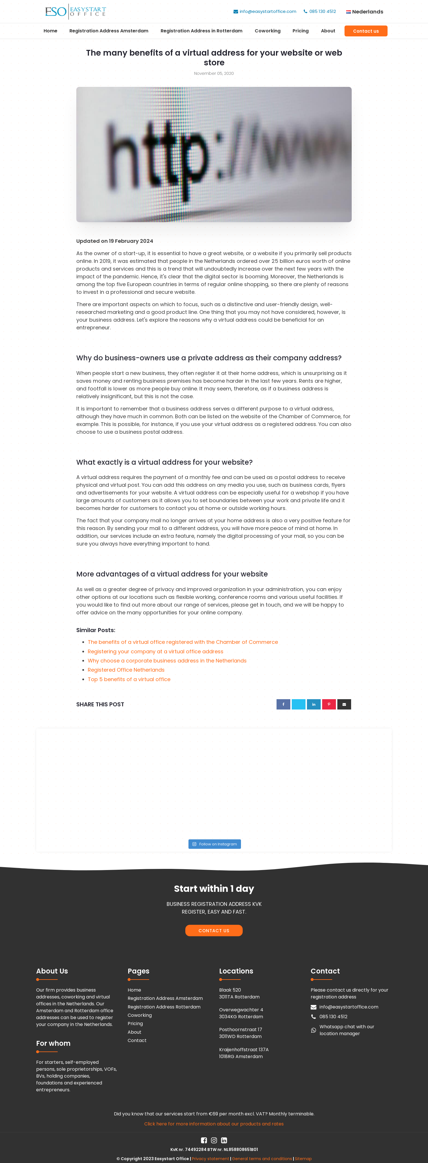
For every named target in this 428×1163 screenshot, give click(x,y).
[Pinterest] (329, 704)
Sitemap (303, 1159)
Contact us (366, 31)
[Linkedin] (314, 704)
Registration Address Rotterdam (164, 1007)
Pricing (301, 31)
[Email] (344, 704)
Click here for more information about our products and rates (214, 1124)
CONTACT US (214, 931)
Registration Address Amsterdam (108, 31)
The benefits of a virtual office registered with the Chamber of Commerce (183, 642)
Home (50, 31)
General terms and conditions (262, 1159)
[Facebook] (283, 704)
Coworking (268, 31)
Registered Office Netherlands (126, 669)
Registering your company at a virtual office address (155, 651)
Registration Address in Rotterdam (201, 31)
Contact (137, 1040)
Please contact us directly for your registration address (349, 993)
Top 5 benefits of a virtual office (129, 679)
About (328, 31)
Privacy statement (210, 1159)
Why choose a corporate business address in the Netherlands (167, 660)
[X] (299, 704)
